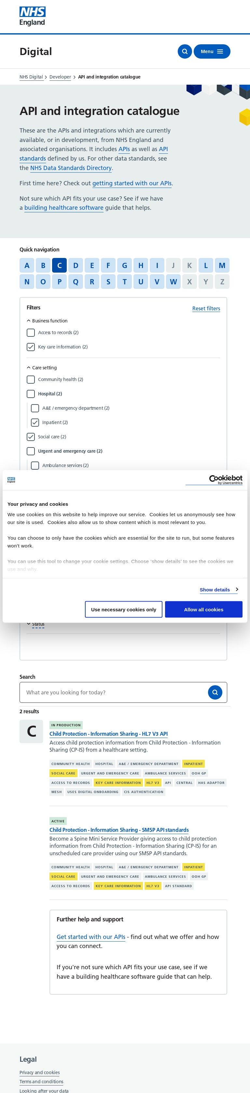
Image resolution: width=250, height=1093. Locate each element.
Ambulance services (165, 773)
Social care (63, 773)
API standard (178, 886)
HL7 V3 (153, 782)
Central (184, 782)
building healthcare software (64, 207)
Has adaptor (211, 782)
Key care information (118, 782)
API (168, 782)
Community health (70, 764)
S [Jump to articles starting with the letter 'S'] (108, 281)
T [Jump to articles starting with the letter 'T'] (125, 281)
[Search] (215, 692)
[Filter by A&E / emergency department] (131, 408)
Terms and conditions (41, 1082)
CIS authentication (143, 792)
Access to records (70, 782)
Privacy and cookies (39, 1072)
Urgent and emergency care (110, 773)
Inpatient (193, 764)
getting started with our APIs (132, 183)
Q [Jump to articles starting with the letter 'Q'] (75, 281)
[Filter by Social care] (129, 436)
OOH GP (199, 773)
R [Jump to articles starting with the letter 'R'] (92, 281)
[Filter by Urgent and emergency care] (129, 451)
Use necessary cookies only (123, 609)
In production (66, 725)
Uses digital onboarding (92, 792)
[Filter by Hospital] (129, 393)
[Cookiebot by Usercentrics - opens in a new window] (214, 480)
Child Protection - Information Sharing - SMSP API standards (118, 830)
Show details (215, 589)
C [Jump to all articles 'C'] (59, 265)
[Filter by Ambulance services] (131, 465)
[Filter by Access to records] (129, 332)
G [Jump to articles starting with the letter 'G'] (124, 265)
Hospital (104, 764)
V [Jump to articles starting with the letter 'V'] (157, 281)
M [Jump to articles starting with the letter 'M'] (222, 265)
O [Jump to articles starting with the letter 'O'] (43, 281)
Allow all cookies (203, 609)
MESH (56, 792)
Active (58, 821)
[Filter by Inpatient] (131, 422)
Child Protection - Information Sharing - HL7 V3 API (108, 734)
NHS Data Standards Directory (71, 168)
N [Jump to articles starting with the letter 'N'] (27, 281)
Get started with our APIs (91, 937)
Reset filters (206, 308)
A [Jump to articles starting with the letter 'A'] (27, 265)
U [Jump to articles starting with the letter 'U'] (141, 281)
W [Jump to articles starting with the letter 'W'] (173, 281)
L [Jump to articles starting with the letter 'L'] (206, 265)
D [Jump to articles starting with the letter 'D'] (75, 265)
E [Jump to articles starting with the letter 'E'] (92, 265)
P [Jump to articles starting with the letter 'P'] (60, 281)
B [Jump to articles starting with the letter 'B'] (43, 265)
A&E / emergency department (149, 764)
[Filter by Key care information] (129, 347)
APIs (124, 149)
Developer (60, 77)
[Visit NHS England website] (33, 17)
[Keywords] (123, 692)
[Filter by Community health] (129, 379)
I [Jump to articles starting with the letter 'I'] (157, 265)
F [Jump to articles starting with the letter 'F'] (108, 265)
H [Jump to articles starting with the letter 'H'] (141, 265)
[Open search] (185, 51)
